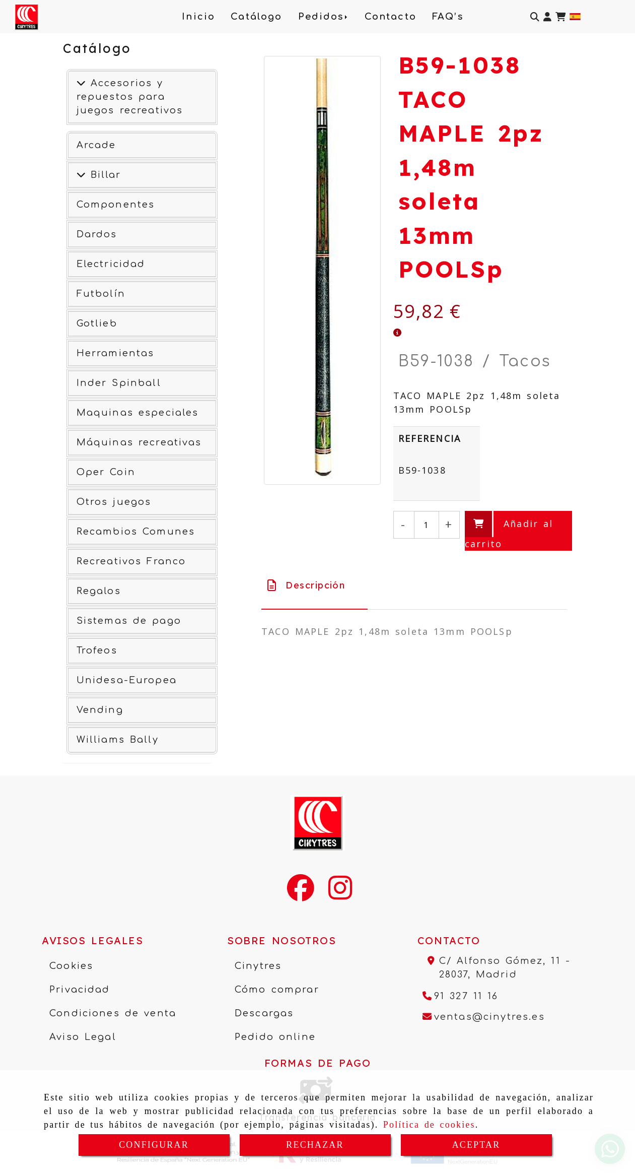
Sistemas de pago (129, 621)
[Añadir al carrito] (518, 531)
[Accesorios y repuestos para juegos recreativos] (81, 83)
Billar (103, 175)
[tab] (314, 585)
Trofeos (97, 650)
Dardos (97, 234)
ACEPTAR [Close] (476, 1145)
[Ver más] (81, 175)
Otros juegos (114, 502)
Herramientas (116, 353)
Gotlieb (97, 323)
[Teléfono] (460, 996)
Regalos (99, 591)
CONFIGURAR (154, 1145)
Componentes (116, 205)
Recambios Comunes (136, 532)
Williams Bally (118, 740)
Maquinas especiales (138, 413)
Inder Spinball (119, 383)
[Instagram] (340, 894)
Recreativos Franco (131, 561)
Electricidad (111, 264)
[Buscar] (534, 17)
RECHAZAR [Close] (314, 1145)
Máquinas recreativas (139, 442)
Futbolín (101, 294)
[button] (547, 17)
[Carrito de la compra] (560, 17)
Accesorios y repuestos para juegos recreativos (130, 96)
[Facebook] (300, 894)
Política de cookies (429, 1125)
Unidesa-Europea (127, 680)
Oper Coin (106, 472)
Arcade (96, 145)
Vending (100, 710)
